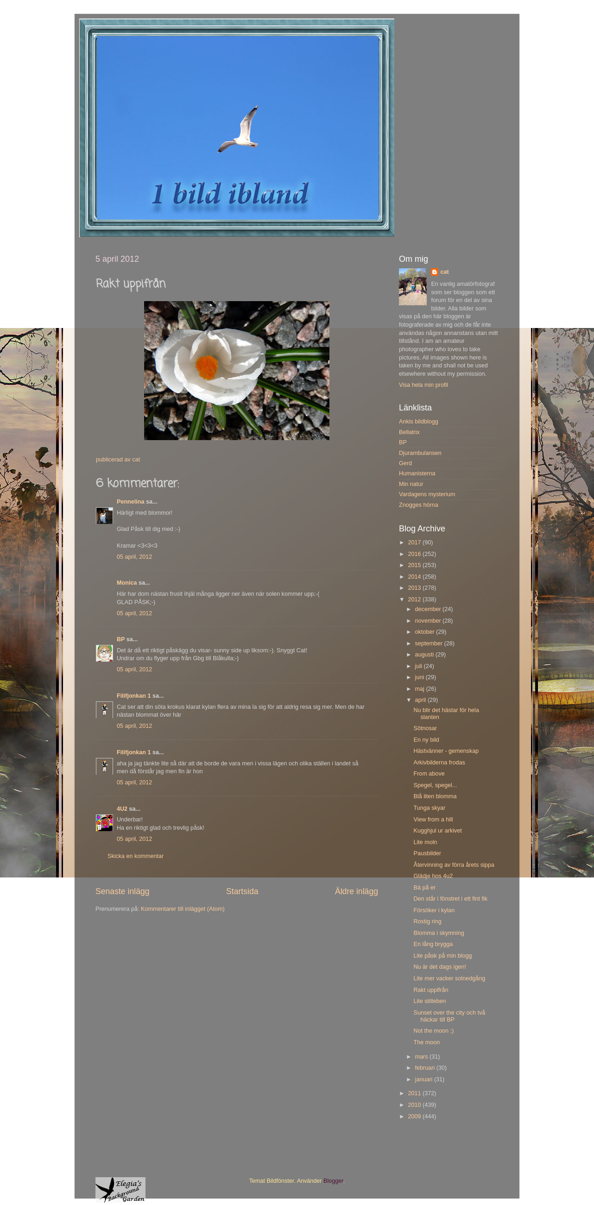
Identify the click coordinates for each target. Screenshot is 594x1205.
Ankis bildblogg (418, 421)
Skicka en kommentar (135, 856)
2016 (415, 554)
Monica (127, 583)
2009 (415, 1116)
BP (121, 639)
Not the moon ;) (433, 1031)
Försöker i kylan (434, 910)
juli (419, 666)
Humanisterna (417, 473)
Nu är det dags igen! (439, 967)
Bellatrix (409, 432)
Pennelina (131, 501)
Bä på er (424, 887)
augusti (425, 654)
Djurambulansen (420, 453)
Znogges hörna (418, 505)
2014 (415, 577)
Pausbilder (427, 853)
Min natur (411, 484)
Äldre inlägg (356, 891)
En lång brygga (433, 944)
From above (428, 773)
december (429, 609)
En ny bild (426, 740)
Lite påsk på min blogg (442, 956)
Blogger (333, 1181)
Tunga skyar (429, 808)
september (429, 643)
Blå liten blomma (434, 796)
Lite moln (425, 842)
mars (422, 1057)
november (429, 621)
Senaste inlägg (122, 891)
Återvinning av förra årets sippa (453, 865)
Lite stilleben (429, 1001)
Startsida (242, 891)
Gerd (405, 463)
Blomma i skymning (438, 933)
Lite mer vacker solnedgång (449, 978)
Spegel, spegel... (435, 785)
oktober (425, 632)
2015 (415, 565)
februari (425, 1068)
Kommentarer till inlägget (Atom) (183, 909)
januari (424, 1079)
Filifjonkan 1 (134, 696)
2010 (415, 1105)
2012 (415, 599)
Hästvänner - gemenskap (446, 751)
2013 (415, 588)
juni (420, 677)
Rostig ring (427, 921)
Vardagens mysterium (427, 494)
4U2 (122, 809)
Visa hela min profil (423, 385)
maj (420, 689)
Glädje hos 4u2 (433, 876)
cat (444, 272)
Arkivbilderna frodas (439, 762)
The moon (426, 1042)
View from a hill (433, 819)
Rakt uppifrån (430, 990)
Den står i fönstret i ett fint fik (450, 899)
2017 (415, 542)
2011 (415, 1093)
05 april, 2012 (134, 557)
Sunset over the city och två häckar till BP (449, 1016)
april (421, 700)
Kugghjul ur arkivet (437, 830)
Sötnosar (424, 728)
